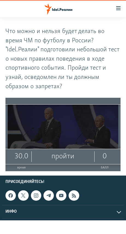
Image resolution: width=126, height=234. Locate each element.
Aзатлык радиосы (75, 227)
